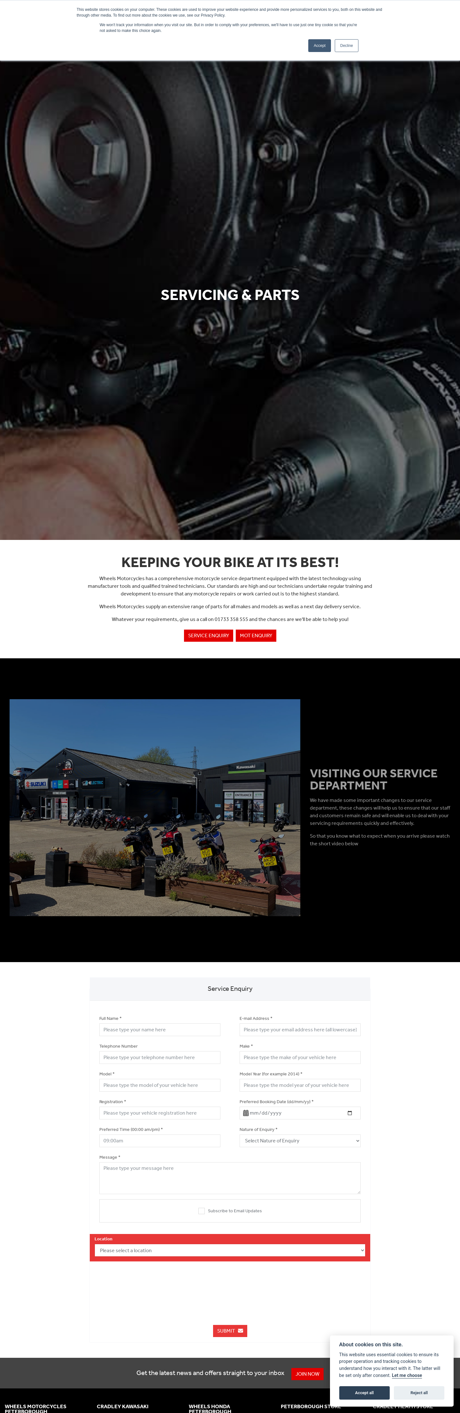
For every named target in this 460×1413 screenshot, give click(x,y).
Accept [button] (320, 45)
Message (109, 1157)
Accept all (364, 1392)
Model (107, 1074)
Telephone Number (118, 1046)
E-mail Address (256, 1018)
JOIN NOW (308, 1374)
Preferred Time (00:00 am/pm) (131, 1129)
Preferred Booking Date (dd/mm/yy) (277, 1101)
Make (246, 1046)
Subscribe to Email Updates (230, 1211)
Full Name (110, 1018)
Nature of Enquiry (259, 1129)
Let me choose (407, 1375)
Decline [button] (346, 45)
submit (230, 1331)
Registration (112, 1101)
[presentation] (230, 1286)
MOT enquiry (256, 635)
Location (103, 1239)
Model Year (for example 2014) (271, 1074)
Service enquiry (208, 635)
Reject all (419, 1392)
